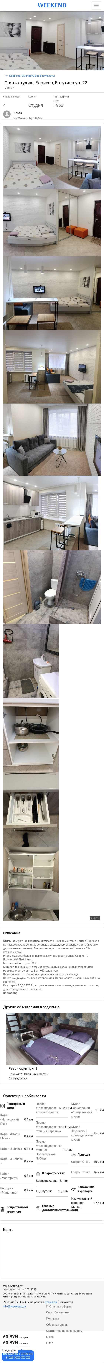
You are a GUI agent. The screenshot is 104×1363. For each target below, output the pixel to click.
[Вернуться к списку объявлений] (6, 76)
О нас (50, 1337)
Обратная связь (57, 1324)
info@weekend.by (14, 1306)
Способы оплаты (58, 1312)
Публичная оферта (59, 1306)
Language (9, 1350)
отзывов (51, 1302)
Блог (49, 1343)
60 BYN (16, 1336)
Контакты (53, 1318)
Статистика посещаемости (64, 1331)
